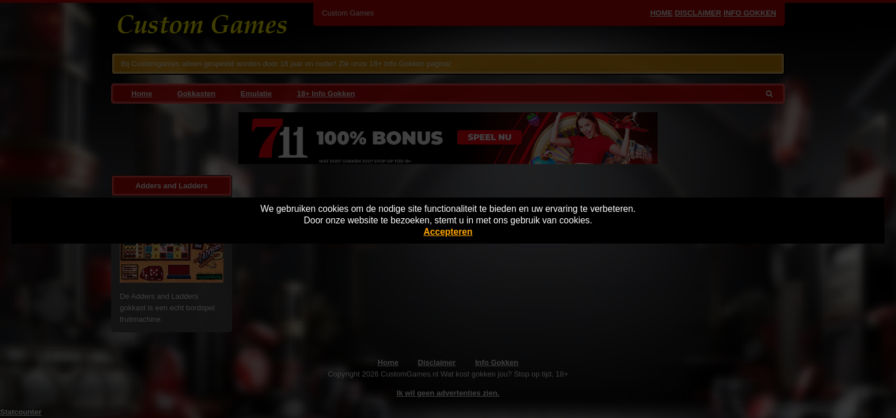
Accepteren (448, 232)
